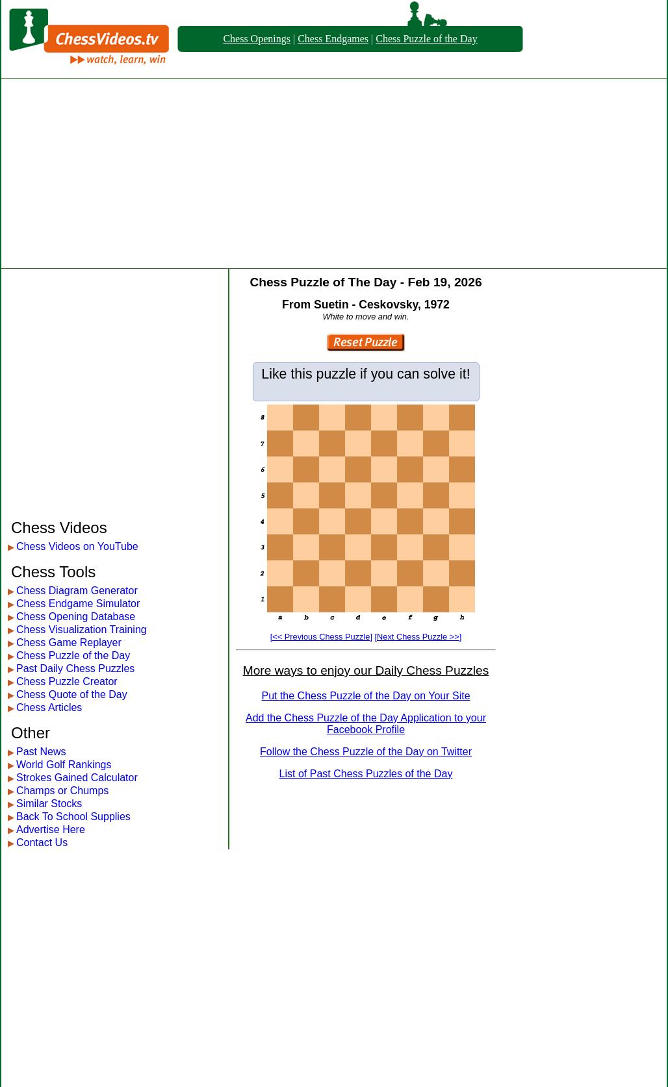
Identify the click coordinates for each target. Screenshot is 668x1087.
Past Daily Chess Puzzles (75, 668)
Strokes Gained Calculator (77, 777)
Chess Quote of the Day (71, 694)
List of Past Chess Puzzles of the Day (366, 773)
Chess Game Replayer (69, 642)
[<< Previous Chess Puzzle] (321, 637)
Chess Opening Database (75, 616)
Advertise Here (50, 829)
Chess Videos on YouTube (77, 546)
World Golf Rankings (63, 764)
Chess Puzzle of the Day (426, 38)
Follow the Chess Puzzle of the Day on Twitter (366, 751)
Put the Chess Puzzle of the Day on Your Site (365, 695)
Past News (41, 751)
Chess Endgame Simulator (78, 603)
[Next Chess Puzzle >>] (418, 637)
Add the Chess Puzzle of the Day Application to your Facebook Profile (366, 723)
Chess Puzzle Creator (67, 681)
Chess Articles (49, 707)
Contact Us (42, 842)
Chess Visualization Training (81, 629)
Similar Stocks (49, 803)
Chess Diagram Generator (77, 590)
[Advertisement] (334, 173)
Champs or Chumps (62, 790)
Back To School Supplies (73, 816)
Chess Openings (256, 38)
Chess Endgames (333, 38)
